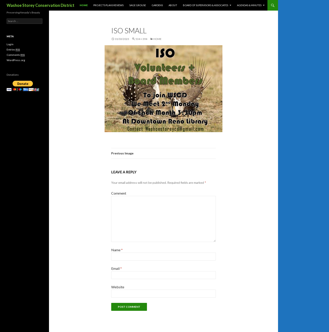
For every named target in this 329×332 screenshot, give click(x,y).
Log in (10, 44)
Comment (118, 193)
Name (117, 250)
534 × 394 (141, 39)
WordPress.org (16, 60)
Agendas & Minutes (249, 5)
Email (116, 268)
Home (84, 5)
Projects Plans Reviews (108, 5)
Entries (13, 49)
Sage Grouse (137, 5)
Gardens (157, 5)
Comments (16, 55)
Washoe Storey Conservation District (40, 5)
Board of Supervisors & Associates (205, 5)
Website (117, 287)
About (173, 5)
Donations (13, 74)
